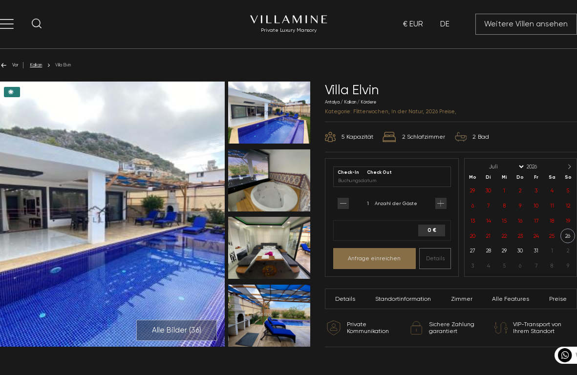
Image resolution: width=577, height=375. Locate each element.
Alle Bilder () (176, 330)
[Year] (540, 167)
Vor (9, 65)
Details (435, 258)
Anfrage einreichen (374, 258)
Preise (558, 298)
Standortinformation (403, 298)
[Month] (505, 167)
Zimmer (461, 298)
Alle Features (510, 298)
